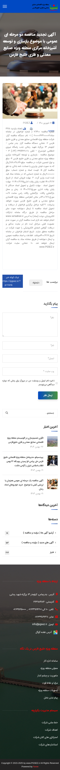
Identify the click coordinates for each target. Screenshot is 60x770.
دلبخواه (36, 283)
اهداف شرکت (51, 730)
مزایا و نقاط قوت (50, 683)
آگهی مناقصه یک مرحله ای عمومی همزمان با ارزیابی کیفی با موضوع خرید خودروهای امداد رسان (23, 485)
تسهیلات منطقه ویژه (48, 690)
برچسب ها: (52, 282)
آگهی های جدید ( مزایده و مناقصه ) (29, 543)
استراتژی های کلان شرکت (45, 737)
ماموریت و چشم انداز (47, 676)
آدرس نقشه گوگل (44, 632)
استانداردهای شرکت (48, 745)
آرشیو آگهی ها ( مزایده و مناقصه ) (29, 533)
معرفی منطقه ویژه (49, 668)
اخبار (29, 552)
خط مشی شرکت (50, 723)
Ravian (36, 766)
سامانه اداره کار (51, 661)
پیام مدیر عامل (51, 698)
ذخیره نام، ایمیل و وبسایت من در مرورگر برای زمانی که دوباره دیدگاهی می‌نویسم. (28, 382)
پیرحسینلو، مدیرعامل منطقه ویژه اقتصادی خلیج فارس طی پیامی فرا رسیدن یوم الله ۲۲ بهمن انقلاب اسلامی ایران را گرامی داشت (23, 461)
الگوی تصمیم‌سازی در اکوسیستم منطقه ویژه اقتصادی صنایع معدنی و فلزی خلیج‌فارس (25, 440)
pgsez (26, 123)
